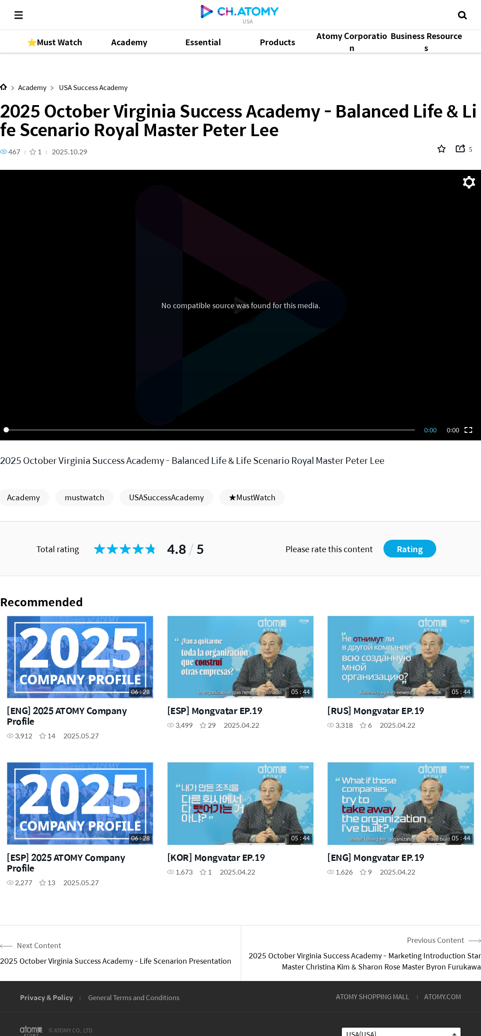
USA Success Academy (93, 87)
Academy (32, 87)
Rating (410, 549)
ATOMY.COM (442, 996)
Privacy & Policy (46, 997)
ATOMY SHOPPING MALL (372, 996)
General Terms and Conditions (134, 997)
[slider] (211, 429)
